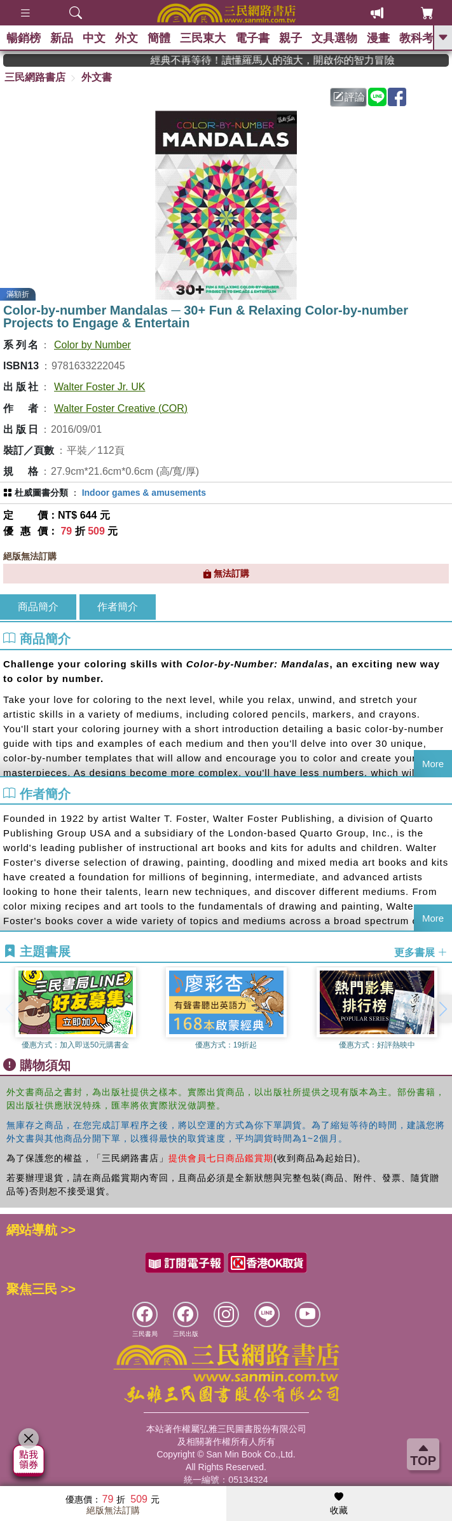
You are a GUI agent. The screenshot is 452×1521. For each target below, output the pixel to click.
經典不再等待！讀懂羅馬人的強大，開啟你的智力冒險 (289, 60)
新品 (61, 38)
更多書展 (421, 952)
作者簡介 (117, 606)
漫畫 (378, 38)
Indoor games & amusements (144, 493)
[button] (442, 1009)
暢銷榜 (23, 38)
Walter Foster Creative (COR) (121, 408)
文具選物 (334, 38)
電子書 (252, 38)
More (433, 763)
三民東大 (203, 38)
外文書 (96, 77)
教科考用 (422, 38)
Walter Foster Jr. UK (99, 386)
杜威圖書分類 (41, 493)
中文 (94, 38)
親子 (290, 38)
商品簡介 (38, 606)
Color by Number (92, 344)
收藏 (339, 1503)
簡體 (158, 38)
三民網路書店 (34, 77)
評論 (349, 97)
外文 (126, 38)
